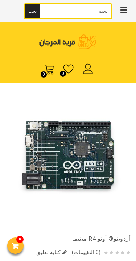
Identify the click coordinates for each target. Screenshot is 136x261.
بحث (32, 11)
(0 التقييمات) (86, 252)
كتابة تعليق (51, 252)
